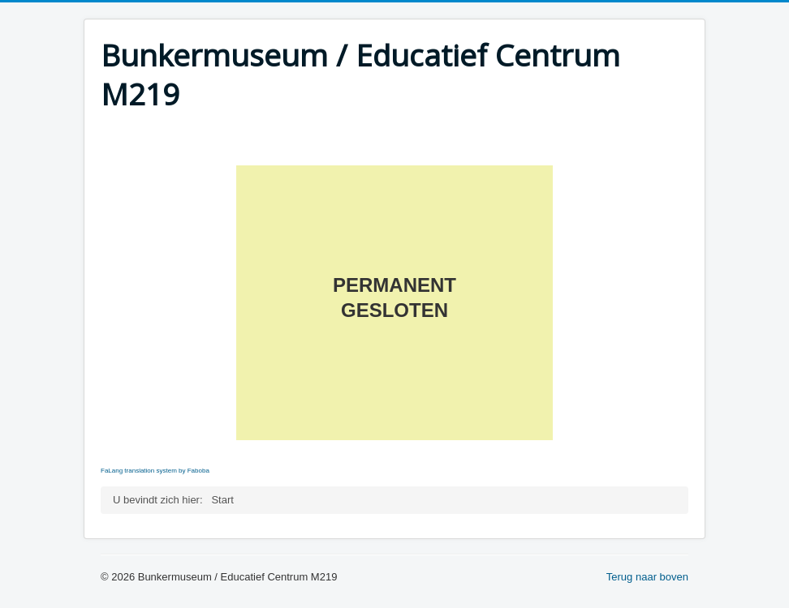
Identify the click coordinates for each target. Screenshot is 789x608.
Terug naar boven (647, 577)
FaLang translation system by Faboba (155, 470)
